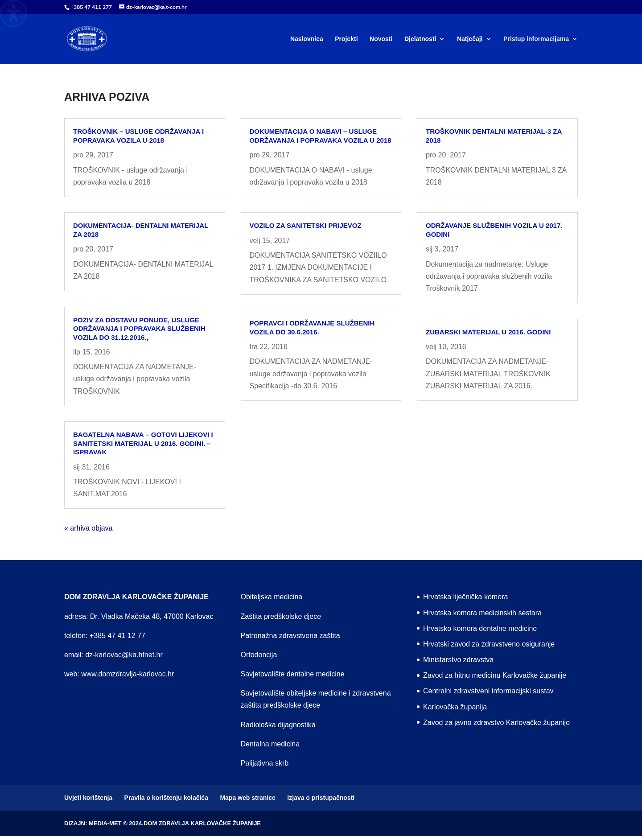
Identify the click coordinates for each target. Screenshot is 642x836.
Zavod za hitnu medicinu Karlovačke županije (494, 675)
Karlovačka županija (455, 707)
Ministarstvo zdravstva (458, 659)
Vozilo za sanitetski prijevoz (306, 225)
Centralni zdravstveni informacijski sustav (488, 691)
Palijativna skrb (265, 763)
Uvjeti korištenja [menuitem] (88, 797)
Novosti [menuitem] (381, 39)
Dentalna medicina (270, 744)
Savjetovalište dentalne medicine (293, 674)
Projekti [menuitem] (346, 39)
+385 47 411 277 (91, 7)
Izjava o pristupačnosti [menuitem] (320, 797)
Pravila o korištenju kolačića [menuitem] (166, 797)
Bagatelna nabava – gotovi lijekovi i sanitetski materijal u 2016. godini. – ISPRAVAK (143, 443)
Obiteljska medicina (272, 597)
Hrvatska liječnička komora (465, 597)
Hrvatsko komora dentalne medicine (480, 628)
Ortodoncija (259, 655)
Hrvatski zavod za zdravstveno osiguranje (489, 644)
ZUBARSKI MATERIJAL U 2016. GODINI (488, 332)
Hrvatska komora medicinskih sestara (482, 613)
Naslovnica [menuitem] (306, 39)
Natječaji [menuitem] (470, 39)
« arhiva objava (88, 528)
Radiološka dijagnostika (278, 725)
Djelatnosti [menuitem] (420, 39)
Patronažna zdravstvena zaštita (290, 635)
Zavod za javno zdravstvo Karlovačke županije (496, 722)
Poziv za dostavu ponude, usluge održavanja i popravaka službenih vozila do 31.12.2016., (139, 328)
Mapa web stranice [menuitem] (248, 797)
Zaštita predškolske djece (281, 616)
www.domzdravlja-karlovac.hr (127, 674)
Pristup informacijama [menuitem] (536, 39)
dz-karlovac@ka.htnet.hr (124, 655)
